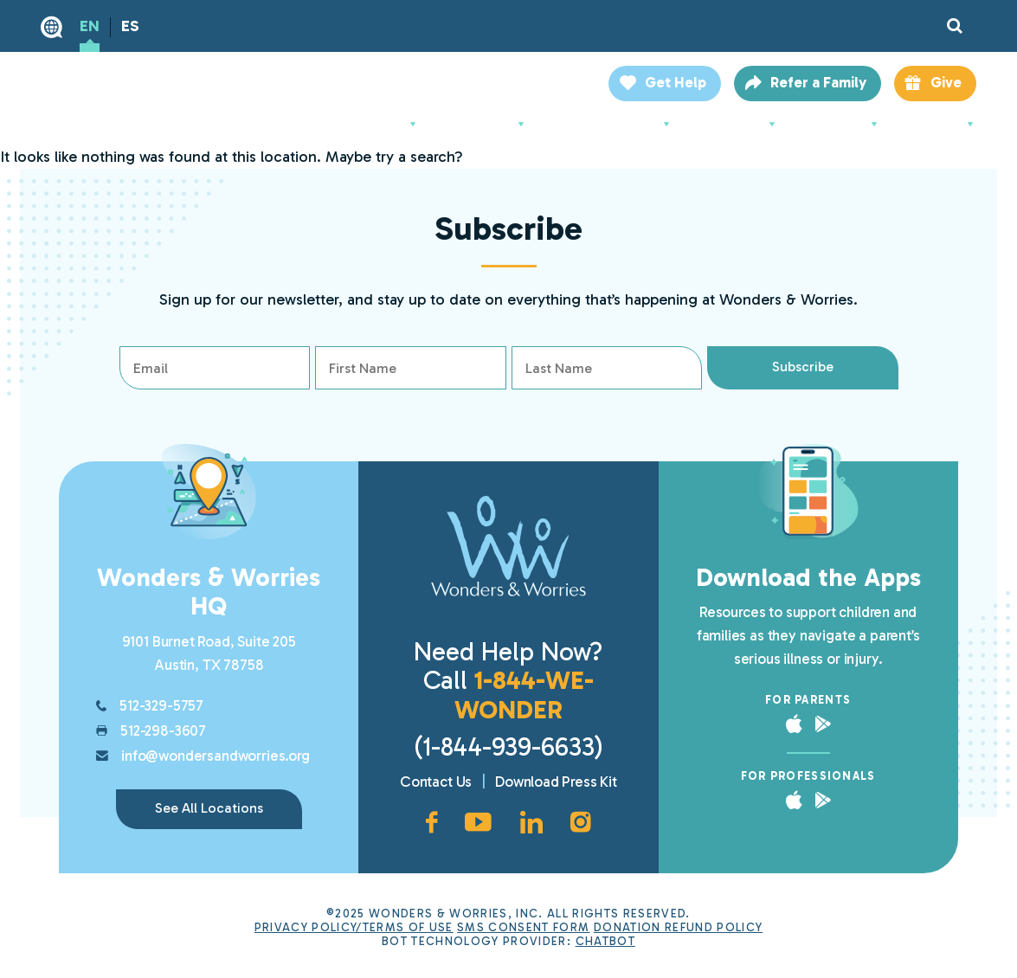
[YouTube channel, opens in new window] (478, 822)
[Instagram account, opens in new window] (580, 822)
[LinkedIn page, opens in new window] (531, 822)
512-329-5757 (161, 705)
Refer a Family (818, 82)
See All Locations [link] (209, 808)
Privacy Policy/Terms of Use (354, 927)
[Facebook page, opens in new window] (431, 822)
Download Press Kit (556, 781)
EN (90, 25)
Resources (839, 123)
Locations (939, 123)
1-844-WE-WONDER (524, 694)
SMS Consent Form (523, 927)
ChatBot (605, 941)
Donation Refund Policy (678, 927)
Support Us (736, 123)
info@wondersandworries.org (215, 755)
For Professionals (611, 123)
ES (130, 25)
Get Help (675, 82)
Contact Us (436, 781)
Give (946, 82)
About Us (383, 123)
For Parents (484, 123)
